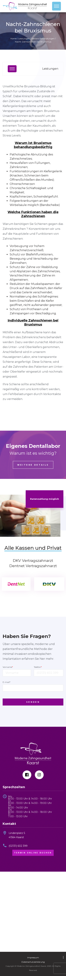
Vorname (8, 667)
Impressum (33, 957)
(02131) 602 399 (18, 845)
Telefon (38, 667)
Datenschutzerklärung (33, 962)
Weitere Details (33, 465)
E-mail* (6, 682)
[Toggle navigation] (56, 6)
